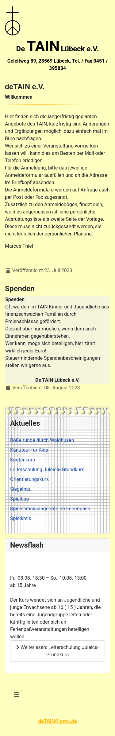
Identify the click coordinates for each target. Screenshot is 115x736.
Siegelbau (21, 489)
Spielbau (19, 499)
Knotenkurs (22, 460)
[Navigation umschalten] (16, 694)
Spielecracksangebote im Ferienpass (50, 509)
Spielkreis (20, 518)
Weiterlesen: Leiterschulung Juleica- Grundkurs (57, 651)
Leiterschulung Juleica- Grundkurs (47, 469)
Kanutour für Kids (29, 450)
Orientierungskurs (29, 479)
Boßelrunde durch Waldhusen (42, 440)
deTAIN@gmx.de (57, 721)
